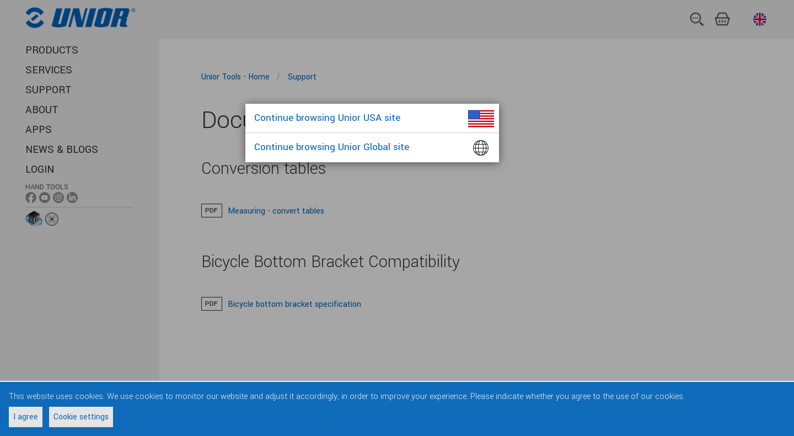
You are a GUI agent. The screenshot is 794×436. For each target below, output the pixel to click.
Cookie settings (81, 417)
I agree (25, 417)
